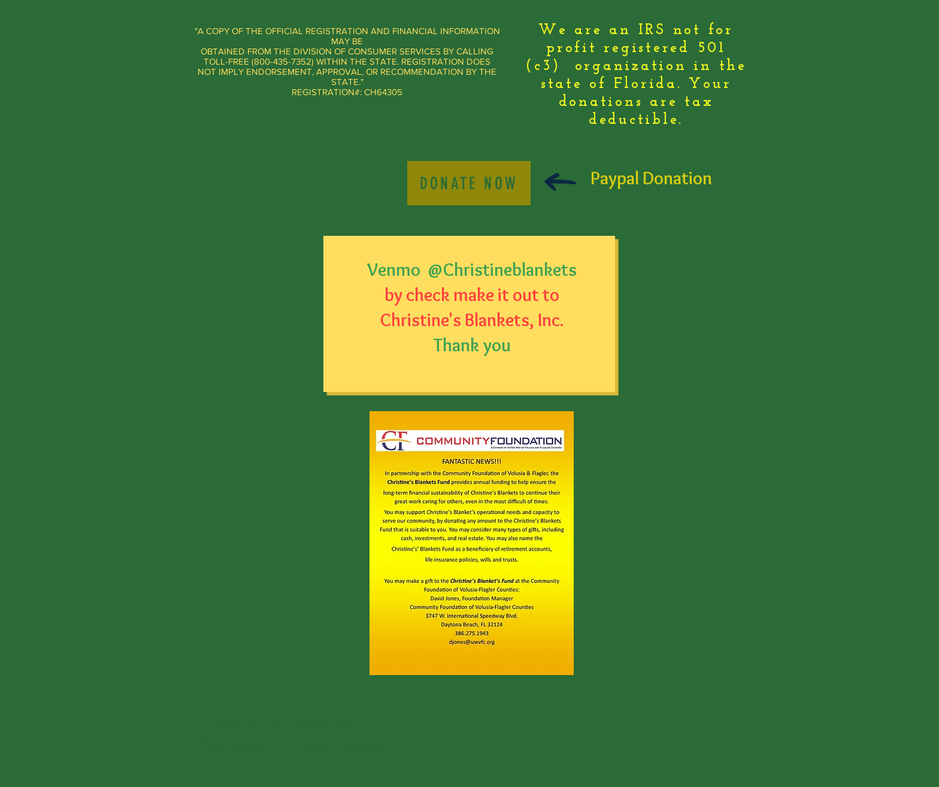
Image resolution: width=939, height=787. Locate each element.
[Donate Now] (469, 183)
